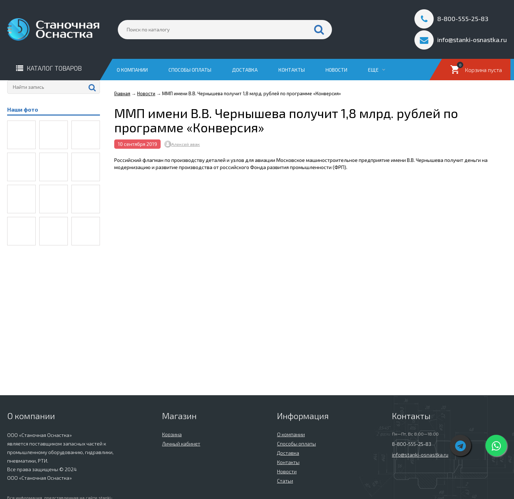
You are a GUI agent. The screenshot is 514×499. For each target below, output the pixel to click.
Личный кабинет (181, 444)
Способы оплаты (189, 70)
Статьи (285, 481)
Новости (336, 70)
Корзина (172, 434)
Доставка (245, 70)
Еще (376, 70)
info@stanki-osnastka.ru (420, 455)
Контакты (291, 70)
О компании (132, 70)
